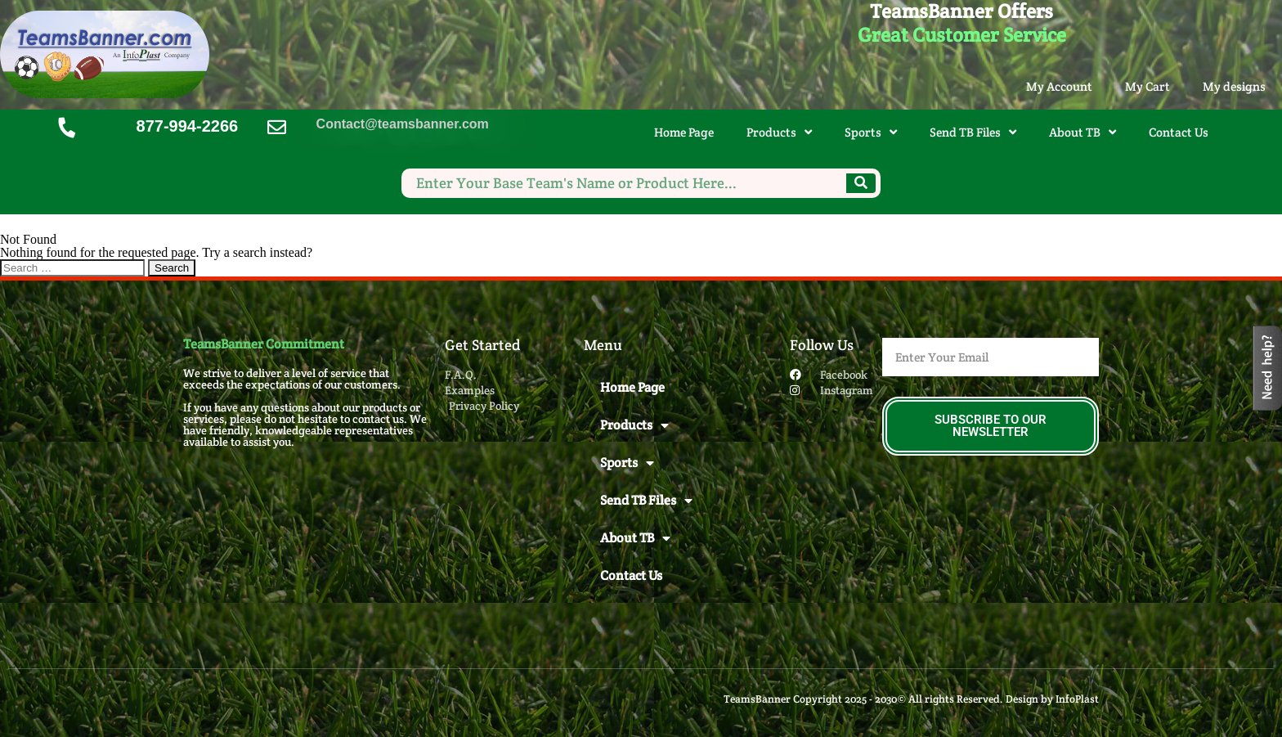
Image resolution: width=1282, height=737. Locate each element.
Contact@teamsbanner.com (402, 124)
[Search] (861, 183)
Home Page (684, 132)
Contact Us (1178, 132)
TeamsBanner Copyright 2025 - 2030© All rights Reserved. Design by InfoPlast (911, 699)
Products (779, 132)
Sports (871, 132)
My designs (1234, 86)
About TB (1082, 132)
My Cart (1147, 86)
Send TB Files (973, 132)
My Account (1059, 86)
